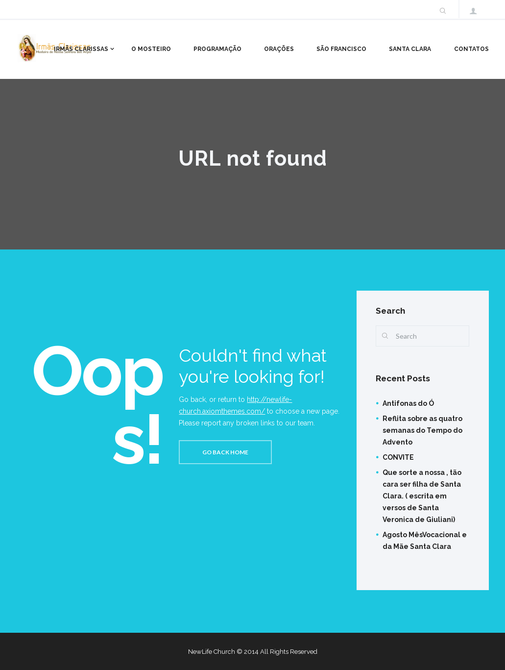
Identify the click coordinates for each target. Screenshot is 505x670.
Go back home (225, 452)
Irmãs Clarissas (81, 49)
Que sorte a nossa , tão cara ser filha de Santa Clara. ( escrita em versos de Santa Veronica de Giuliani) (422, 496)
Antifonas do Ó (408, 403)
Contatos (471, 49)
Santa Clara (410, 49)
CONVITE (398, 457)
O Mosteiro (151, 49)
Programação (217, 49)
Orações (279, 49)
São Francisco (341, 49)
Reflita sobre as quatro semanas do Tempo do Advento (422, 430)
